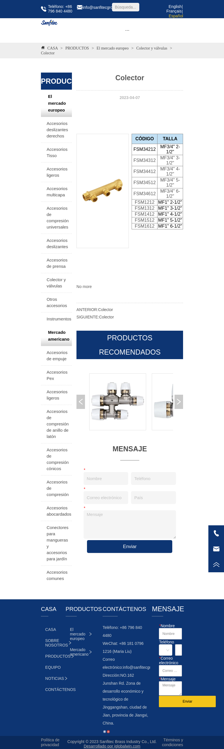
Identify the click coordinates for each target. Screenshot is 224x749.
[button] (127, 30)
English (175, 6)
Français (174, 11)
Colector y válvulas (151, 48)
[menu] (127, 30)
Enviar (129, 546)
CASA (52, 48)
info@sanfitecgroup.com (144, 667)
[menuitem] (127, 30)
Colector (48, 53)
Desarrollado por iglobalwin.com (112, 746)
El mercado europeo (113, 48)
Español (176, 16)
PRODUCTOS (77, 48)
